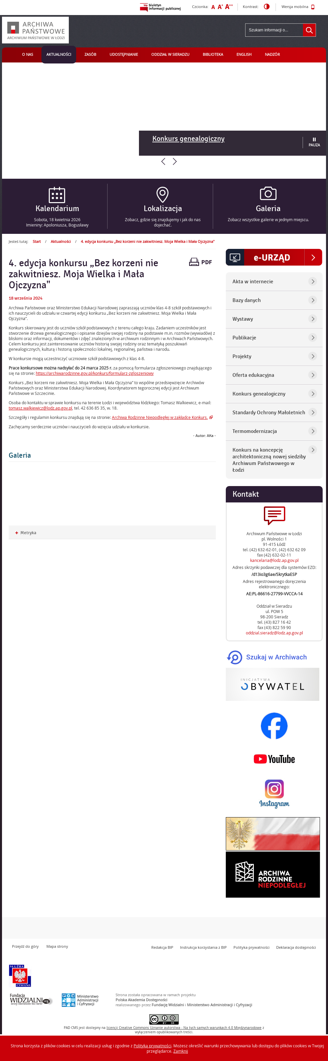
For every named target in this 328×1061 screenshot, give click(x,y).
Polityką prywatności (152, 1045)
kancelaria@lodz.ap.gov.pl (274, 560)
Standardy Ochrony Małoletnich (268, 412)
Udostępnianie (124, 54)
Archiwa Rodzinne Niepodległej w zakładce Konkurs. (160, 417)
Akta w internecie (252, 281)
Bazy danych (246, 300)
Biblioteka (213, 54)
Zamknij (180, 1051)
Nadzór (272, 54)
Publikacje (244, 337)
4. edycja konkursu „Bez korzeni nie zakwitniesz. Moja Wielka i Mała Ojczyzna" (147, 241)
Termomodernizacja (254, 431)
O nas (27, 54)
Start (37, 241)
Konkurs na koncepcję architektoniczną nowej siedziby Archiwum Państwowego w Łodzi (269, 460)
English (244, 54)
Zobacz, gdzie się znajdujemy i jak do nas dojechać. (163, 222)
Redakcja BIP (162, 947)
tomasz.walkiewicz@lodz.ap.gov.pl (40, 408)
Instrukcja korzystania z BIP (203, 947)
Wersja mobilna (298, 7)
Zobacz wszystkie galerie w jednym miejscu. (268, 219)
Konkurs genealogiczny (188, 138)
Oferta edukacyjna (253, 375)
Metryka (25, 533)
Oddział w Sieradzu (170, 54)
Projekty (241, 356)
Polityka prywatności (251, 947)
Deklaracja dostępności (296, 947)
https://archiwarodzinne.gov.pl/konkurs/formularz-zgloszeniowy (95, 373)
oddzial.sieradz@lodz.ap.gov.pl (274, 632)
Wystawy (242, 319)
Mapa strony (57, 946)
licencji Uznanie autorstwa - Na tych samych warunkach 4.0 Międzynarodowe (184, 1028)
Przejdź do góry (25, 946)
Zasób (90, 54)
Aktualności (58, 54)
